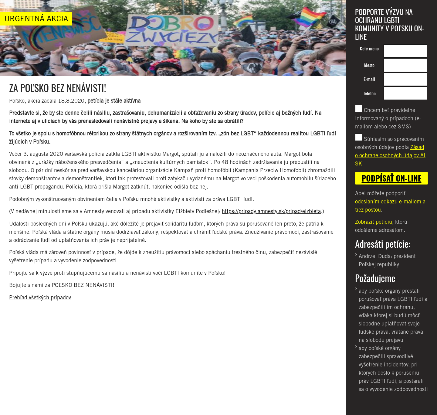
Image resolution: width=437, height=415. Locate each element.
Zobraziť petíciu (373, 222)
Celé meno (369, 49)
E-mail (369, 79)
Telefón (369, 94)
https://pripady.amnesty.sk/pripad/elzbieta (271, 211)
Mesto (369, 65)
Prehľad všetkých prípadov (40, 297)
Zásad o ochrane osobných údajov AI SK (390, 155)
